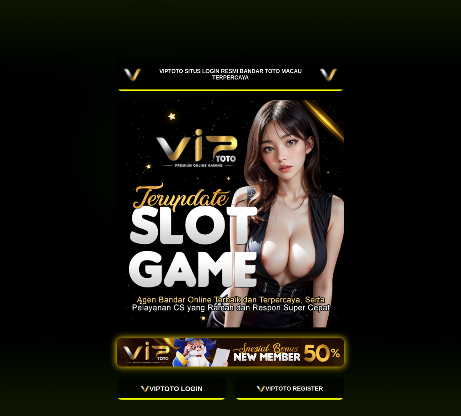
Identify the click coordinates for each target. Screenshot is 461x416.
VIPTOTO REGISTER (289, 388)
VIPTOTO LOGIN (171, 388)
